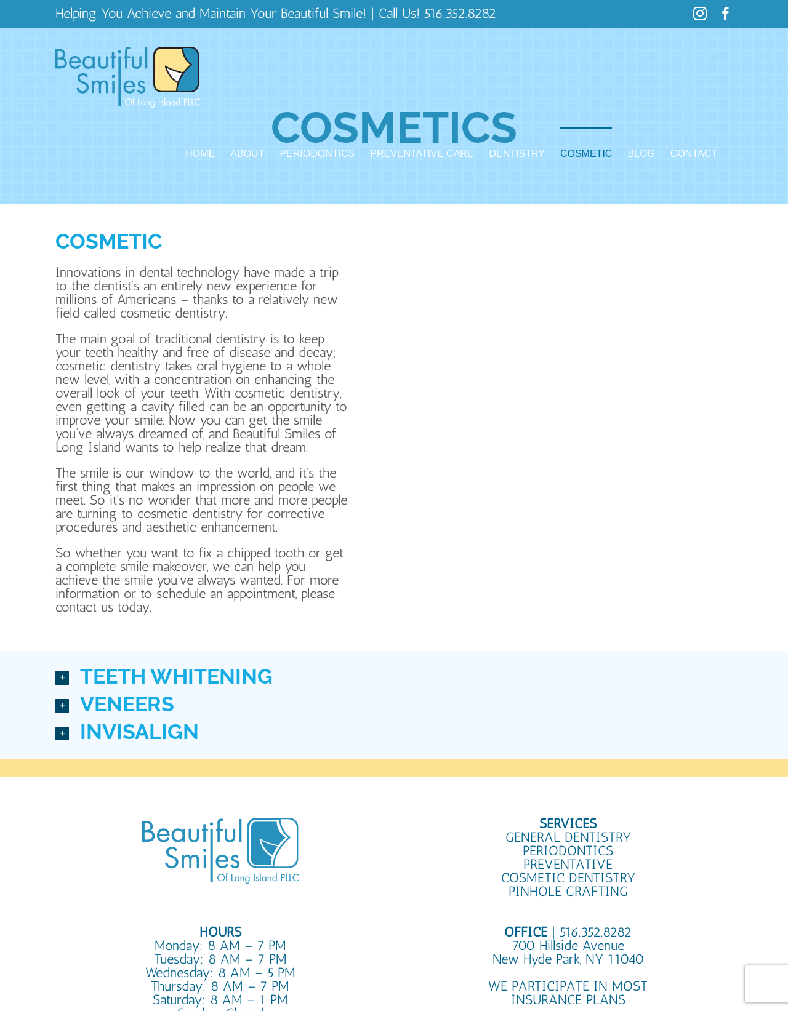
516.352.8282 (460, 13)
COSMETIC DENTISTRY (568, 877)
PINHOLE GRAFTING (568, 891)
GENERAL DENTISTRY (568, 837)
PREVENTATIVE (568, 864)
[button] (394, 677)
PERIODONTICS (568, 850)
